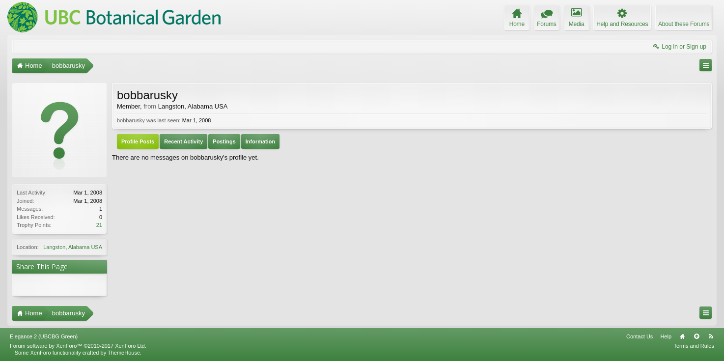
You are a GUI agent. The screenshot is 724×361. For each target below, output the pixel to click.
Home (682, 336)
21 (99, 225)
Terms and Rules (693, 346)
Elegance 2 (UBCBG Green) (44, 336)
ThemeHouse (124, 353)
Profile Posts (137, 141)
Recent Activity (183, 141)
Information (261, 141)
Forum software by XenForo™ (78, 346)
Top (696, 336)
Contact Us (639, 336)
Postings (224, 141)
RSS (710, 336)
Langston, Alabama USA (72, 247)
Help (665, 336)
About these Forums (683, 24)
